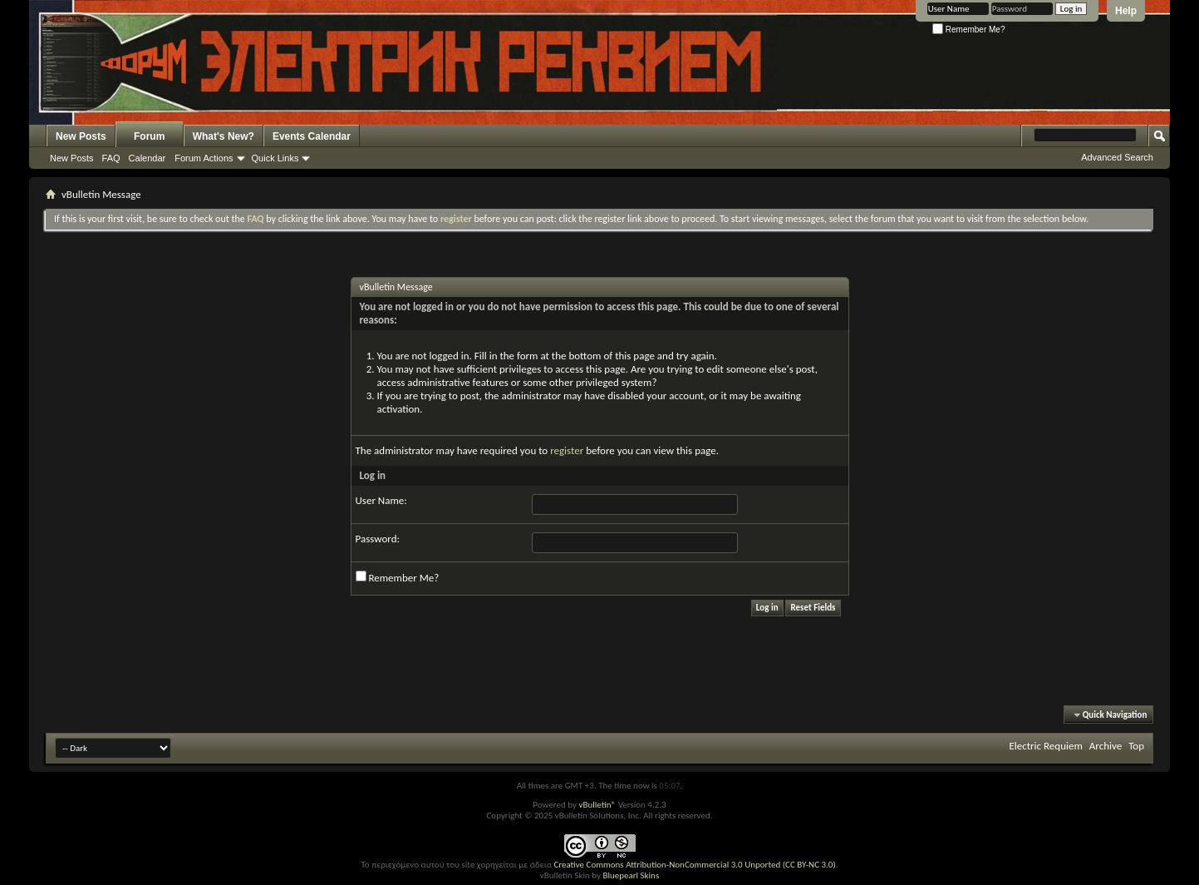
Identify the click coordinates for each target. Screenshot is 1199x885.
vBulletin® (597, 804)
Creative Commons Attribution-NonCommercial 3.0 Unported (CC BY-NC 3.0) (694, 864)
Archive (1105, 745)
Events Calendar (312, 136)
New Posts (81, 136)
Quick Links (275, 158)
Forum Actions (203, 158)
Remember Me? (968, 29)
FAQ (111, 158)
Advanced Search (1117, 157)
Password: (378, 538)
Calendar (147, 158)
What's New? (223, 136)
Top (1136, 745)
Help (1126, 11)
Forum (149, 136)
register (566, 450)
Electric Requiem (1045, 745)
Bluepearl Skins (630, 875)
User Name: (381, 500)
